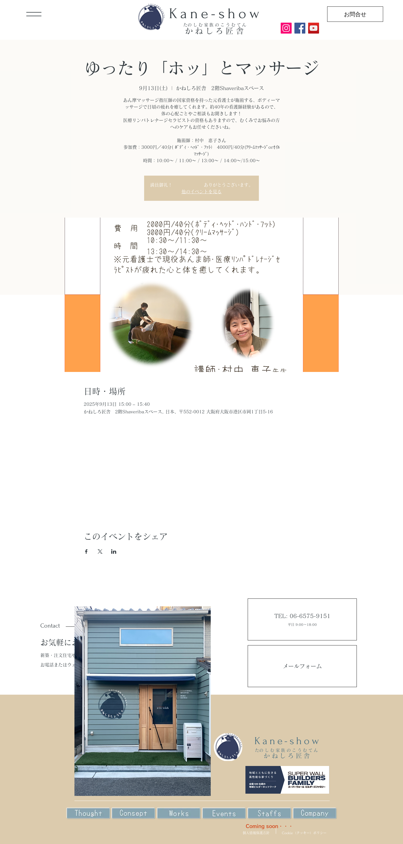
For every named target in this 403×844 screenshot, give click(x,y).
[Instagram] (286, 28)
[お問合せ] (355, 14)
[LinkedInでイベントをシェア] (113, 551)
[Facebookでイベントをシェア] (86, 551)
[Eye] (133, 813)
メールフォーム (302, 666)
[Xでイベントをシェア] (100, 551)
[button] (33, 14)
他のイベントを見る (201, 191)
